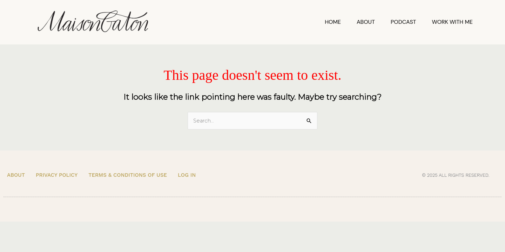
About (366, 22)
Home (333, 22)
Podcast (403, 22)
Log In (187, 175)
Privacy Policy (57, 175)
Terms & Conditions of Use (127, 175)
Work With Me (452, 22)
